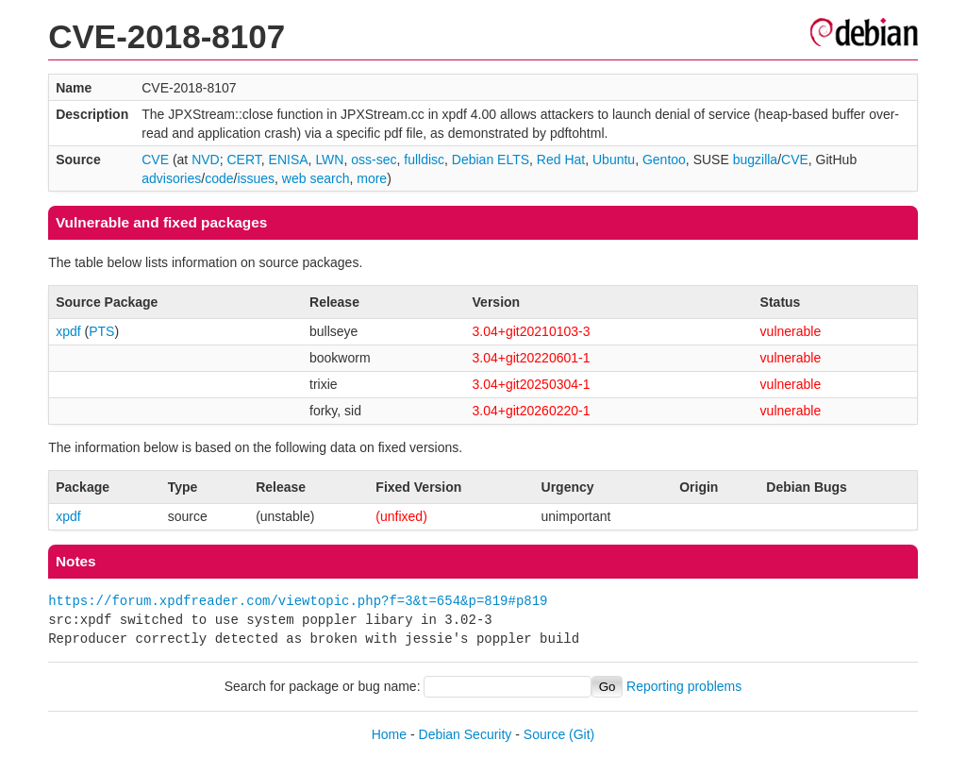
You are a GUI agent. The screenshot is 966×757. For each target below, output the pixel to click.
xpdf (68, 331)
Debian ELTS (490, 159)
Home (389, 734)
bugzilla (755, 159)
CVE (155, 159)
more (372, 178)
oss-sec (373, 159)
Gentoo (664, 159)
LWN (329, 159)
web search (316, 178)
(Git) (581, 734)
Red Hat (561, 159)
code (219, 178)
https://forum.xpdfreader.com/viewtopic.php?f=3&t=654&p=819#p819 (297, 601)
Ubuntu (613, 159)
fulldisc (424, 159)
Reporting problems (683, 686)
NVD (206, 159)
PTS (101, 331)
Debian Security (465, 734)
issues (256, 178)
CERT (243, 159)
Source (544, 734)
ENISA (288, 159)
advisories (171, 178)
